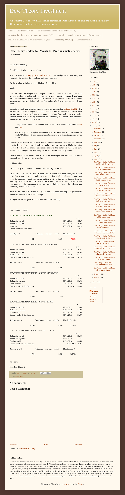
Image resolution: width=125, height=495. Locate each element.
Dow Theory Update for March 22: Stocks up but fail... (104, 184)
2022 (94, 95)
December (97, 129)
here (80, 124)
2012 (94, 282)
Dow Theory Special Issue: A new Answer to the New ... (103, 264)
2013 (94, 126)
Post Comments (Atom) (27, 449)
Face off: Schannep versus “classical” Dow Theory (56, 31)
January (97, 277)
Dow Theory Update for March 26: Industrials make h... (104, 174)
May (96, 152)
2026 (94, 81)
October (97, 135)
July (95, 146)
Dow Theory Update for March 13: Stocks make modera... (104, 221)
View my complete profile (93, 299)
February (97, 274)
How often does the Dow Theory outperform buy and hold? (31, 35)
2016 (94, 115)
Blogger (80, 484)
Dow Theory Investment (38, 11)
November (98, 132)
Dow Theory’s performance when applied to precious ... (79, 35)
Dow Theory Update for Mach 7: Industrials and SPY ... (104, 242)
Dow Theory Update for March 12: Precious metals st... (104, 227)
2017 (94, 112)
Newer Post (14, 445)
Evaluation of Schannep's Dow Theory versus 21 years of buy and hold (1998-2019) (40, 40)
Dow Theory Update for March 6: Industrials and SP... (104, 248)
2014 (94, 122)
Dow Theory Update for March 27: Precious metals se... (104, 168)
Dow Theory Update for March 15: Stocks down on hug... (104, 211)
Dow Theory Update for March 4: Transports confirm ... (104, 258)
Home (10, 31)
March (96, 159)
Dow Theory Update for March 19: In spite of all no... (104, 200)
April (96, 156)
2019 (94, 105)
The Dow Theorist (95, 292)
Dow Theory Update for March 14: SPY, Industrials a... (104, 216)
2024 (94, 88)
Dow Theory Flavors (25, 31)
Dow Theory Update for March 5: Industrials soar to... (104, 253)
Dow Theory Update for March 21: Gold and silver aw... (104, 189)
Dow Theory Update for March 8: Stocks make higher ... (104, 237)
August (96, 142)
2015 (94, 119)
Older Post (78, 445)
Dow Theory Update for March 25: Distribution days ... (104, 179)
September (98, 139)
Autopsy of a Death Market (38, 75)
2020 (94, 102)
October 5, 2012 (70, 109)
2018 (94, 109)
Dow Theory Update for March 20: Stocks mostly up (104, 195)
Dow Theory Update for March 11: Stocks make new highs (104, 232)
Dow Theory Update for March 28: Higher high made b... (104, 163)
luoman (66, 484)
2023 (94, 92)
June (96, 149)
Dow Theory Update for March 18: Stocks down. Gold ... (104, 205)
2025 (94, 85)
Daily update (19, 376)
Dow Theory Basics (84, 40)
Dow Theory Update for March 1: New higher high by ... (104, 269)
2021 (94, 98)
